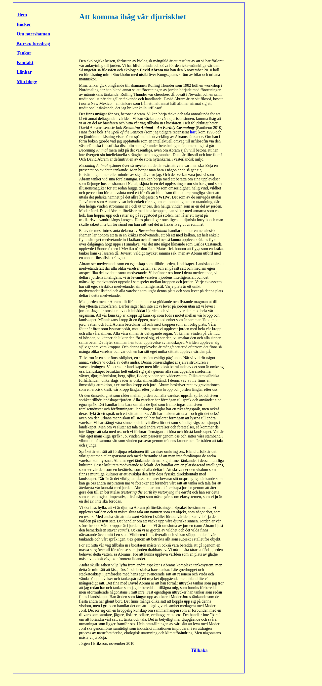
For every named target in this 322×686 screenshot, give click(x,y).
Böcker (24, 24)
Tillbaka (199, 650)
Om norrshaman (33, 33)
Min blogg (27, 81)
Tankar (24, 53)
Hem (22, 14)
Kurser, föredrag (33, 43)
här (193, 132)
